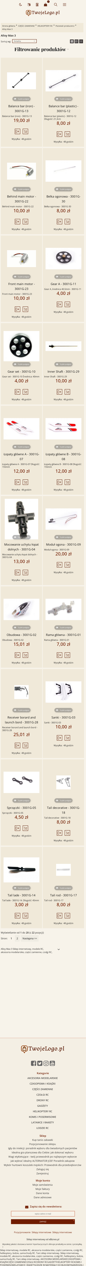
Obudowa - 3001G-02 (21, 635)
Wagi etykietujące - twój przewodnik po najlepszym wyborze (42, 1156)
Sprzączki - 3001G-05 (21, 808)
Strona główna (8, 26)
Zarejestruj (43, 1173)
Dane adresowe (42, 1197)
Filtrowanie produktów (40, 49)
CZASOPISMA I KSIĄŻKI (43, 1083)
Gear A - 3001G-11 (63, 284)
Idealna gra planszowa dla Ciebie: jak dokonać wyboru (43, 1152)
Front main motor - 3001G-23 (21, 286)
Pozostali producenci (65, 26)
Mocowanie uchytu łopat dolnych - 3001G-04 (21, 546)
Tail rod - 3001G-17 (63, 895)
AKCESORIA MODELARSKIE (42, 1078)
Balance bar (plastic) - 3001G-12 (63, 108)
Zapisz (43, 1222)
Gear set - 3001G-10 (21, 371)
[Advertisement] (43, 977)
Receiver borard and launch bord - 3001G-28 (21, 719)
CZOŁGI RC (43, 1094)
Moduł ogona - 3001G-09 (63, 544)
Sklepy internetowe (41, 1232)
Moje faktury (42, 1189)
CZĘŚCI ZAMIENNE (26, 26)
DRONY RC (43, 1100)
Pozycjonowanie (22, 1232)
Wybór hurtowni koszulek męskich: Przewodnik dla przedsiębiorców (42, 1165)
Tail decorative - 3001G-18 (63, 810)
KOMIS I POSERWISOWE (42, 1116)
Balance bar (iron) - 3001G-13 (21, 108)
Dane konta (42, 1193)
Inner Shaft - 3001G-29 (63, 371)
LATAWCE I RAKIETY (42, 1122)
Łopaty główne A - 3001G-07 (21, 456)
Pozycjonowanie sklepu (42, 1144)
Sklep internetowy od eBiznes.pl (43, 1239)
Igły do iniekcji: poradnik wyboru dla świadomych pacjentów (42, 1148)
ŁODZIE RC (43, 1128)
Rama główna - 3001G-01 (63, 635)
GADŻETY (42, 1105)
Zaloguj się (42, 1169)
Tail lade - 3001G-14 (21, 895)
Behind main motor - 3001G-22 (21, 198)
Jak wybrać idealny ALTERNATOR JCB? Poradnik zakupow (43, 1160)
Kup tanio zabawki (42, 1139)
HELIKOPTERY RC (45, 26)
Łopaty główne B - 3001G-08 (63, 456)
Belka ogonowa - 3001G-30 (63, 198)
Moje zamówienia (43, 1184)
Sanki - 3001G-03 (63, 717)
